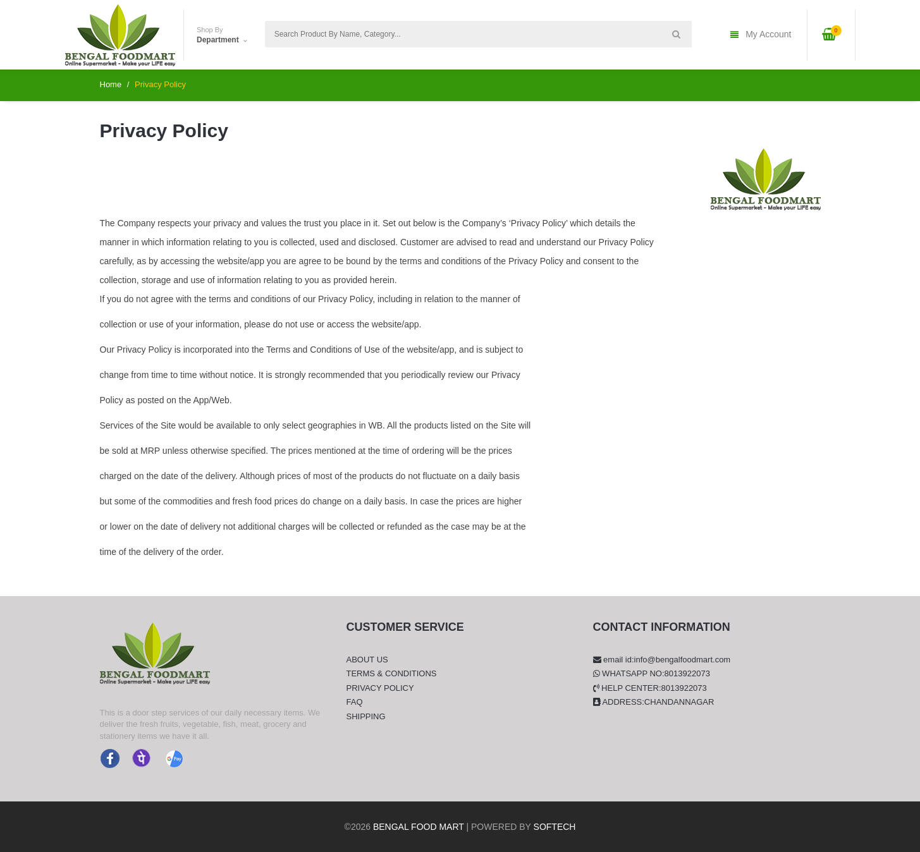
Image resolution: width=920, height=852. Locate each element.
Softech (555, 827)
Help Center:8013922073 (650, 688)
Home (111, 84)
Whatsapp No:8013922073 (651, 673)
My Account (760, 35)
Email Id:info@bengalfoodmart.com (662, 659)
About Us (367, 659)
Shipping (366, 716)
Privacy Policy (380, 688)
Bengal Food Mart (418, 827)
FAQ (355, 702)
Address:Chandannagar (654, 702)
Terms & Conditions (392, 673)
